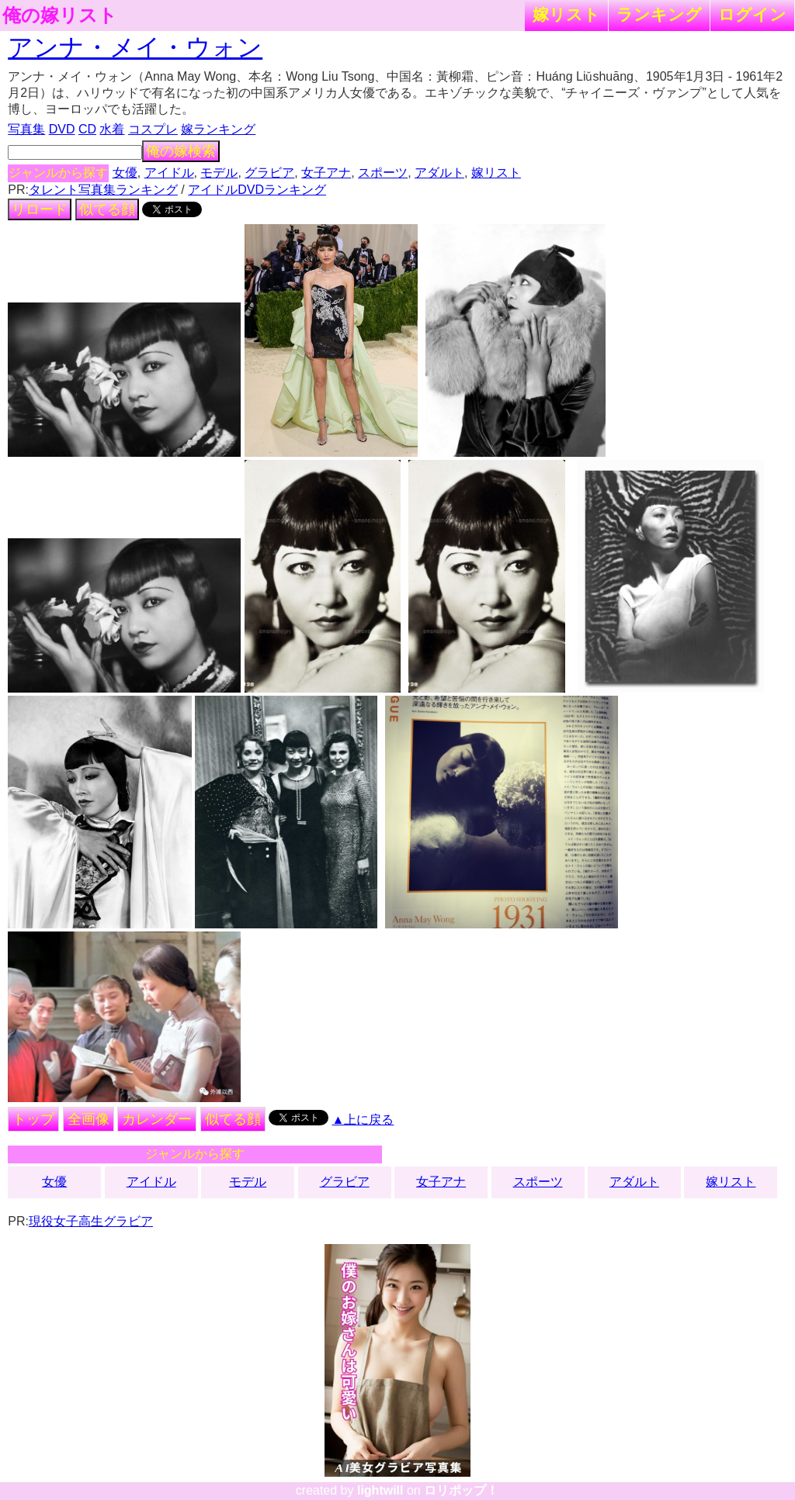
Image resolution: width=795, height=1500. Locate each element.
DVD (62, 129)
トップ (33, 1119)
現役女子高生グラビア (91, 1221)
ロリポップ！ (461, 1490)
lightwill (380, 1490)
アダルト (439, 172)
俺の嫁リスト (59, 15)
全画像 (88, 1119)
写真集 (26, 129)
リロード (40, 209)
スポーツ (383, 172)
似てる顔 (107, 209)
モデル (219, 172)
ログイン (752, 14)
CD (87, 129)
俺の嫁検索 (181, 151)
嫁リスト (566, 14)
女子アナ (326, 172)
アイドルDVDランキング (257, 189)
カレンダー (157, 1119)
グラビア (269, 172)
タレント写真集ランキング (103, 189)
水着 (111, 129)
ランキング (659, 14)
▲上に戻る (363, 1119)
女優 (125, 172)
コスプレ (153, 129)
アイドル (169, 172)
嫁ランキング (218, 129)
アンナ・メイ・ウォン (135, 47)
